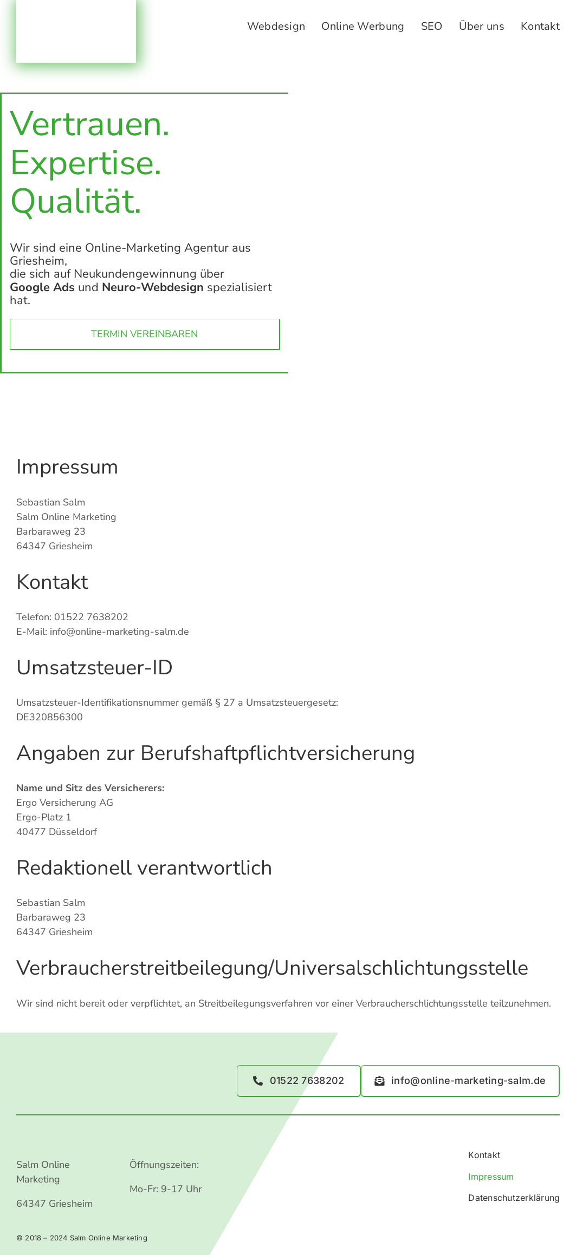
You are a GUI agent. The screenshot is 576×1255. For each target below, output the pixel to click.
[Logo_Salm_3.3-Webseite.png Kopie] (76, 21)
